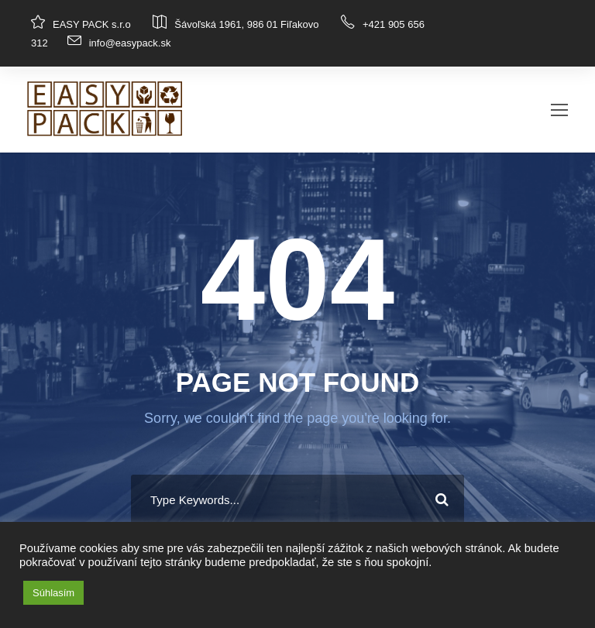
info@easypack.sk (130, 43)
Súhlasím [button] (53, 593)
